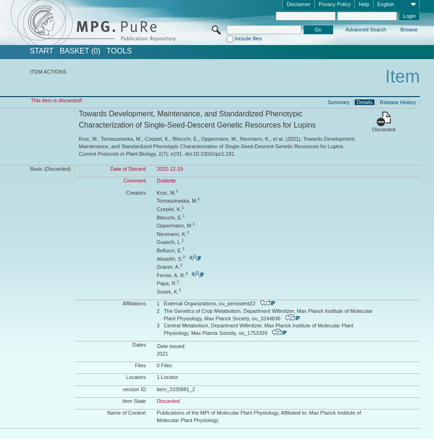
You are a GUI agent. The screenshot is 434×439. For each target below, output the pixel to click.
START (41, 51)
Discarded (384, 129)
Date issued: (171, 346)
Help (363, 4)
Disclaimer (299, 4)
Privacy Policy (334, 4)
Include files (248, 38)
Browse (409, 29)
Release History (398, 102)
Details (365, 102)
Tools (119, 51)
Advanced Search (366, 29)
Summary (338, 102)
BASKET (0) (80, 51)
